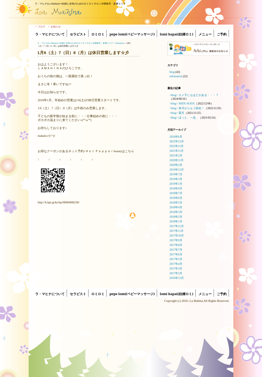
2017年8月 (175, 245)
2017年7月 (175, 249)
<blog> (173, 95)
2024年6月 (175, 136)
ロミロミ (97, 34)
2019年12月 (176, 169)
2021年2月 (175, 155)
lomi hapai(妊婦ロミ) (176, 34)
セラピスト (78, 34)
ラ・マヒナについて (50, 34)
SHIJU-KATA (186, 103)
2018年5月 (175, 202)
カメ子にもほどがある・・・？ (198, 95)
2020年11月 (176, 160)
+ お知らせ (54, 26)
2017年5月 (175, 259)
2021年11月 (176, 150)
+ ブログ (40, 26)
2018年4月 (175, 207)
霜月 (181, 112)
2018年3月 (175, 212)
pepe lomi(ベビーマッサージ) (132, 34)
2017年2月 (175, 273)
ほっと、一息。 (188, 117)
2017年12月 (176, 226)
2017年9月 (175, 240)
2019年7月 (175, 174)
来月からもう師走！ (191, 108)
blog (172, 72)
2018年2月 (175, 216)
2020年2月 (175, 164)
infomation (175, 76)
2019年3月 (175, 179)
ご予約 (222, 34)
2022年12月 (176, 141)
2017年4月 (175, 263)
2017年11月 (176, 230)
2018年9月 (175, 188)
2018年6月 (175, 197)
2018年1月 (175, 221)
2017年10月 (176, 235)
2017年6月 (175, 254)
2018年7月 (175, 193)
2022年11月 (176, 146)
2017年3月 (175, 268)
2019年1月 (175, 183)
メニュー (205, 34)
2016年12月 (176, 278)
